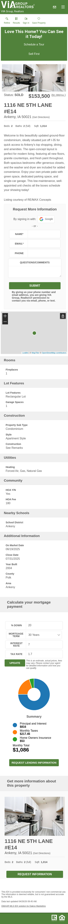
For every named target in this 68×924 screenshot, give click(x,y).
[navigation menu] (63, 7)
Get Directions (41, 117)
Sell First (34, 53)
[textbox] (43, 234)
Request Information (35, 874)
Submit (34, 285)
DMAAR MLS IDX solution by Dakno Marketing (23, 906)
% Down (16, 625)
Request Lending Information (34, 762)
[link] (7, 21)
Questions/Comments (35, 262)
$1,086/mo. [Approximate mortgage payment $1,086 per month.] (58, 95)
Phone (19, 253)
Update (15, 662)
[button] (26, 21)
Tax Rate (16, 654)
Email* (19, 243)
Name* (19, 234)
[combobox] (42, 635)
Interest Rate (16, 644)
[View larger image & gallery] (34, 78)
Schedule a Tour (34, 44)
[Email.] (54, 7)
